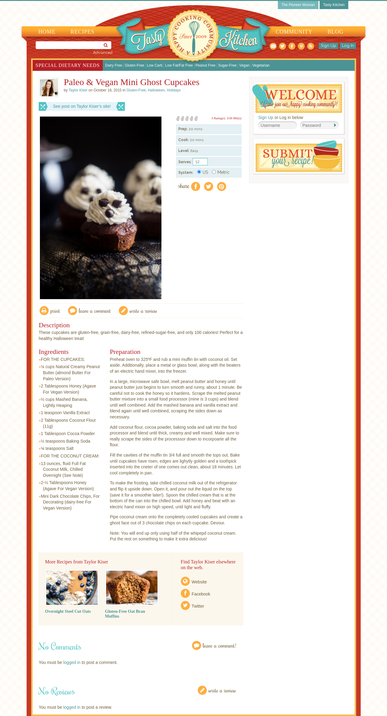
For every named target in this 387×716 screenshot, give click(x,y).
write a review (143, 310)
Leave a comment (95, 310)
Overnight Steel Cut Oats (68, 611)
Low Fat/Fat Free (179, 65)
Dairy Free (113, 65)
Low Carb (154, 65)
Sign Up (328, 46)
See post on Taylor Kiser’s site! (82, 106)
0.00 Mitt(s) (234, 118)
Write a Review (222, 690)
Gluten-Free (134, 65)
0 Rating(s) (218, 118)
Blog (335, 32)
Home (47, 32)
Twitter (198, 606)
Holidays (174, 90)
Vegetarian (260, 65)
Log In (348, 46)
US (202, 172)
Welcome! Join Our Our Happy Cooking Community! (297, 98)
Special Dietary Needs (68, 65)
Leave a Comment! (219, 645)
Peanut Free (206, 65)
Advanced (102, 53)
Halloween (156, 90)
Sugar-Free (227, 65)
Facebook (201, 594)
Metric (220, 172)
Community (294, 32)
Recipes (82, 32)
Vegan (244, 65)
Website (199, 581)
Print (55, 310)
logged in (71, 662)
